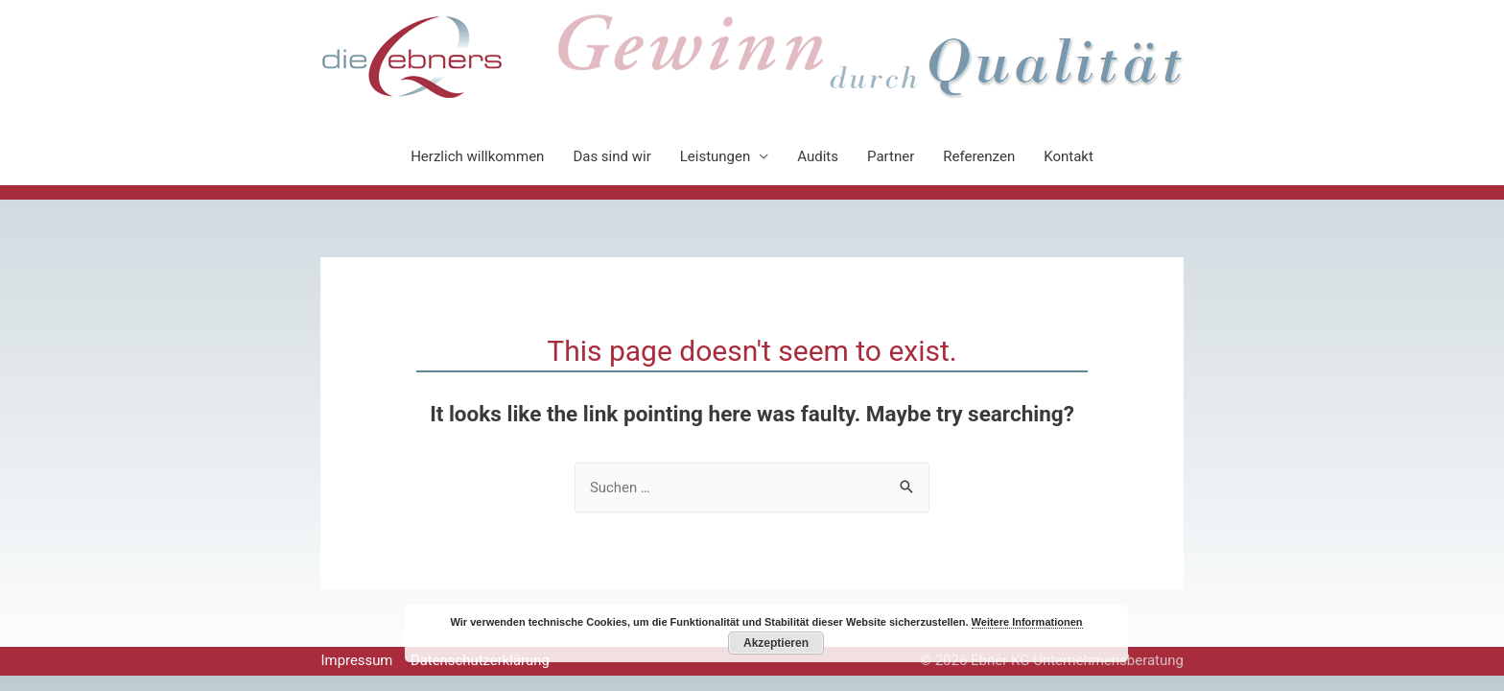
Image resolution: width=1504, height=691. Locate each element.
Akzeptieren (776, 643)
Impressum (356, 660)
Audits (817, 156)
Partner (890, 156)
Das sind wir (611, 156)
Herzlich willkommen (477, 156)
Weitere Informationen (1027, 622)
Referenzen (979, 156)
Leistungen (715, 156)
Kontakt (1068, 156)
